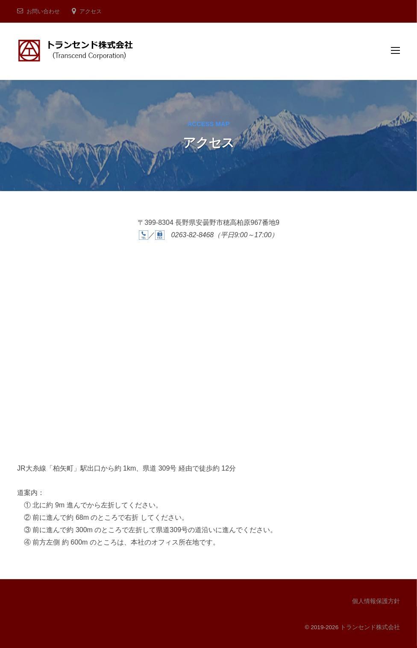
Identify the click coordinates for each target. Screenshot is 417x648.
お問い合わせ (43, 11)
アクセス (90, 11)
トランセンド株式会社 (370, 627)
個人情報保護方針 (376, 601)
